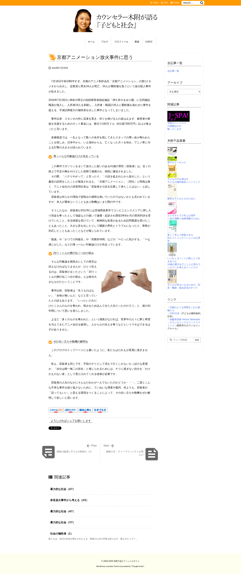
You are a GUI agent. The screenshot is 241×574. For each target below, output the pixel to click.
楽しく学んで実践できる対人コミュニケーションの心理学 (183, 233)
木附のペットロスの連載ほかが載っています (178, 122)
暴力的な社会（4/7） (62, 511)
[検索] (201, 3)
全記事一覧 (173, 71)
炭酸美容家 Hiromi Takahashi (185, 319)
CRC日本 (174, 313)
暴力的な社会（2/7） (62, 489)
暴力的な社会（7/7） (62, 522)
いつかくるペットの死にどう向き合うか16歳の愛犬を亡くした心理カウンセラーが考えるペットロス (183, 258)
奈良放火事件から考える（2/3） (69, 500)
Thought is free (137, 566)
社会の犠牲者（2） (61, 533)
